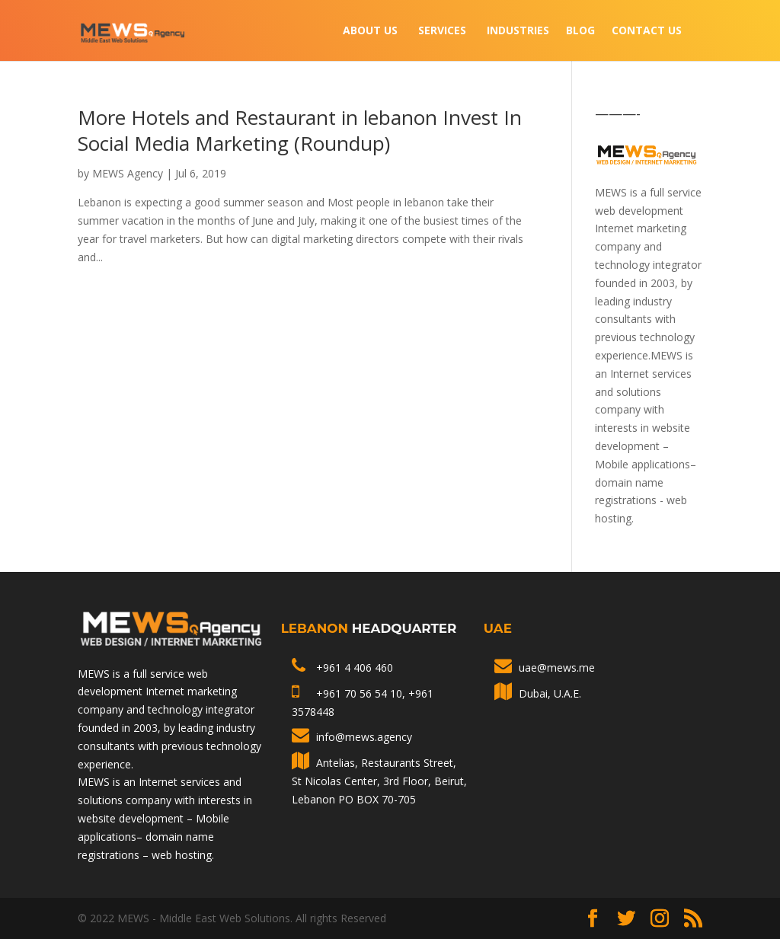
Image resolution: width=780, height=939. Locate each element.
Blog (580, 31)
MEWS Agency (127, 173)
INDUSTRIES (518, 31)
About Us (370, 31)
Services (442, 31)
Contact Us (647, 31)
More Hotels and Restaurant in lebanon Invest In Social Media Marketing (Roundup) (300, 130)
